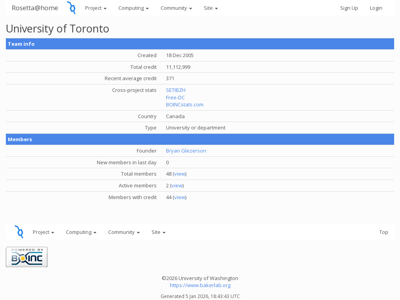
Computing (133, 7)
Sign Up (349, 7)
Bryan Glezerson (186, 150)
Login (376, 7)
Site (211, 7)
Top (383, 231)
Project (96, 7)
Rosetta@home (35, 7)
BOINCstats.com (185, 104)
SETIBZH (176, 89)
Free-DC (175, 97)
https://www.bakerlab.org (200, 285)
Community (176, 7)
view (179, 173)
